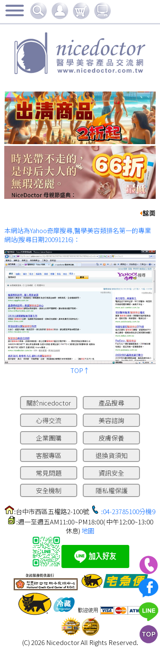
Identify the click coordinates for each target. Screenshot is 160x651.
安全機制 (48, 490)
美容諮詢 (111, 420)
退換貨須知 (112, 455)
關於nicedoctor (48, 402)
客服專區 (48, 455)
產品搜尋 (111, 402)
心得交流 (48, 420)
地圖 (87, 530)
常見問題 (48, 472)
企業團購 (48, 437)
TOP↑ (80, 370)
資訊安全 (111, 472)
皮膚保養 (111, 437)
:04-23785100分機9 (128, 511)
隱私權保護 (112, 490)
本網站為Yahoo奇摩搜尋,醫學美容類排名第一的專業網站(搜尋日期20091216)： (77, 235)
